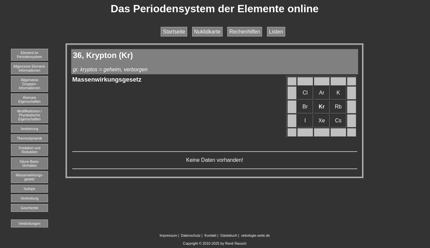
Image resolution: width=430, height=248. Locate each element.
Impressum (168, 235)
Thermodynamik (29, 138)
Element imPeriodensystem (29, 55)
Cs (338, 120)
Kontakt (210, 235)
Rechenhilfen (244, 31)
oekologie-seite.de (255, 235)
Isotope (29, 189)
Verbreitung (30, 198)
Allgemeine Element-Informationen (29, 68)
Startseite (174, 31)
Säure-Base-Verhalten (29, 163)
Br (305, 106)
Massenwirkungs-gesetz (29, 177)
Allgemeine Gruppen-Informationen (29, 84)
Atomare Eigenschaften (29, 99)
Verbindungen (29, 223)
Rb (338, 106)
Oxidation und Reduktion (29, 150)
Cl (304, 92)
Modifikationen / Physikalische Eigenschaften (29, 115)
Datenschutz (190, 235)
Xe (321, 120)
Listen (276, 31)
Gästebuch (229, 235)
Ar (321, 92)
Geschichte (29, 208)
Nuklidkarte (207, 31)
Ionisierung (29, 129)
